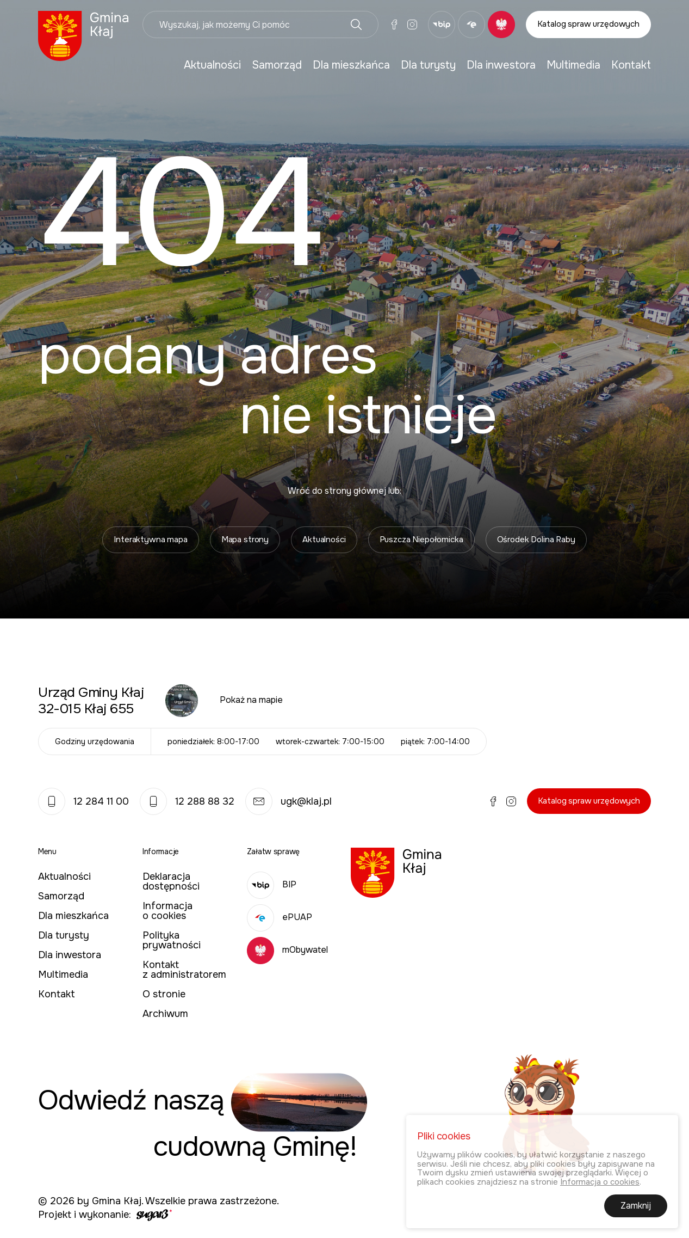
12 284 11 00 (83, 801)
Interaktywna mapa (150, 539)
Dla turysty (428, 65)
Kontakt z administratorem (184, 969)
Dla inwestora (501, 65)
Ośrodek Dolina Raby (536, 539)
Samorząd (277, 65)
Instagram (412, 24)
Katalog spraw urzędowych (588, 24)
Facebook (394, 24)
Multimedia (573, 65)
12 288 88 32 (187, 801)
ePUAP (279, 917)
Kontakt (631, 65)
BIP (271, 884)
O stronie (163, 994)
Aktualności (212, 65)
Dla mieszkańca (351, 65)
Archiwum (165, 1014)
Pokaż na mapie (251, 700)
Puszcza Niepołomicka (421, 539)
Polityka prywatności (171, 940)
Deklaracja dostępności (171, 881)
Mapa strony (245, 539)
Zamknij (635, 1207)
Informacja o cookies (167, 911)
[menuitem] (212, 65)
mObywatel (287, 949)
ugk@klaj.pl (288, 801)
